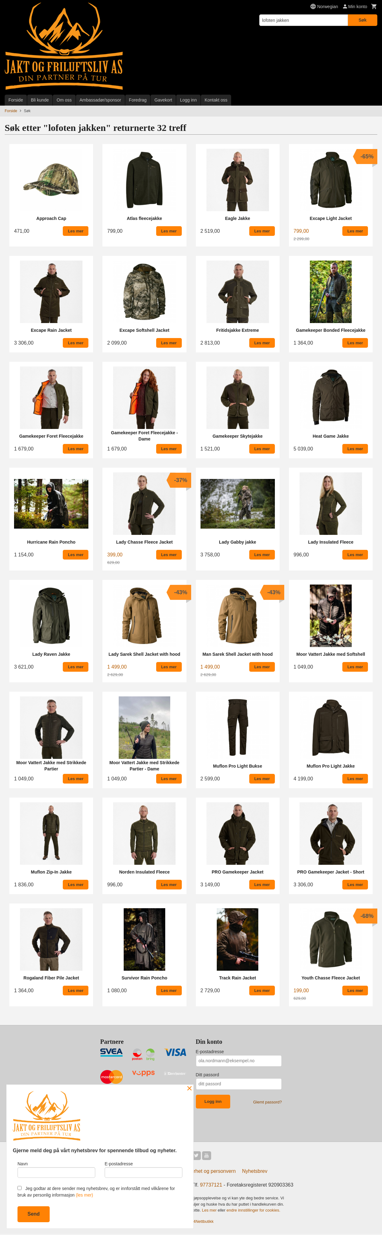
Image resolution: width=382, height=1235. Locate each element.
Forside (15, 99)
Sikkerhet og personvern (208, 1172)
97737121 (211, 1186)
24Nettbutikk (202, 1222)
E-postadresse (210, 1051)
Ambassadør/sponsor (100, 99)
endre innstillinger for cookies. (253, 1211)
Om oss (64, 99)
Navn (56, 1169)
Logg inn (188, 99)
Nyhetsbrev (254, 1172)
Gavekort (163, 99)
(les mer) (84, 1195)
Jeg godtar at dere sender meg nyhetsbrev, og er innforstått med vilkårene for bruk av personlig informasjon (96, 1192)
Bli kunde (40, 99)
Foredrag (138, 99)
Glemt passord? (267, 1102)
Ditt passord (207, 1074)
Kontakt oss (216, 99)
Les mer (210, 1211)
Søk (363, 19)
